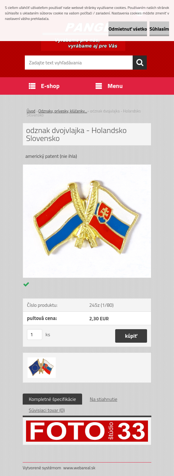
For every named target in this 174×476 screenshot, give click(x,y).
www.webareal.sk (79, 467)
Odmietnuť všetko (127, 28)
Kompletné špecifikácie (52, 399)
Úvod (31, 111)
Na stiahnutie (103, 399)
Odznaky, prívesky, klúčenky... (62, 111)
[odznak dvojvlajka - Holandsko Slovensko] (87, 167)
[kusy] (34, 334)
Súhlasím (159, 28)
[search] (140, 62)
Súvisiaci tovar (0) (47, 410)
